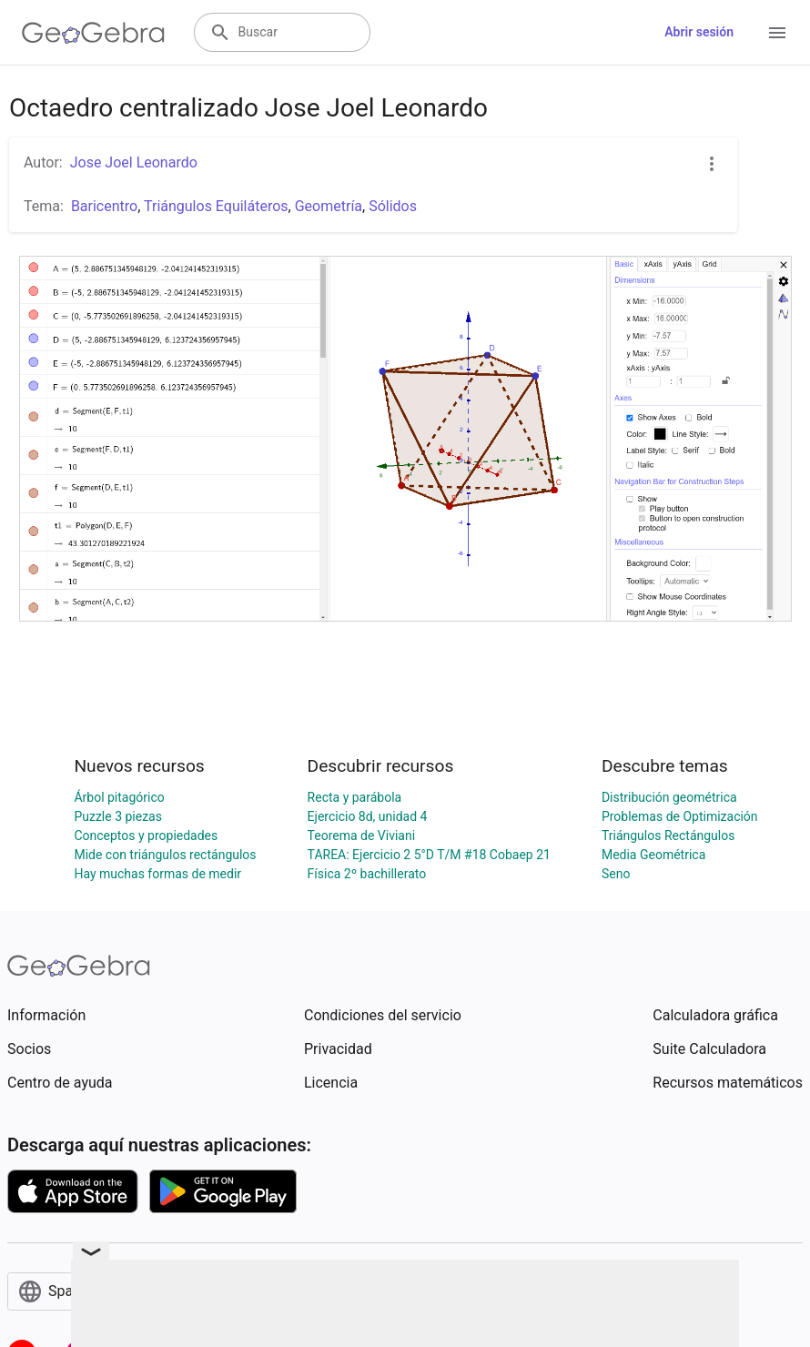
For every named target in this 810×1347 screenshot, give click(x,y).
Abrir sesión (699, 32)
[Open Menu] (777, 33)
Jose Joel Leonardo (133, 162)
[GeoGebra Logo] (93, 33)
